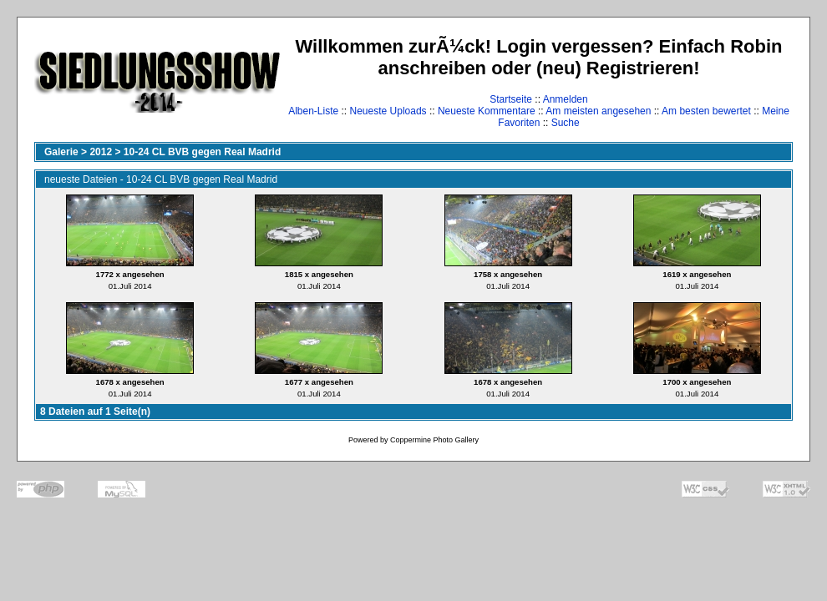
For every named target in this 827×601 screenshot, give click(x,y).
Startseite (511, 99)
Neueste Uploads (388, 111)
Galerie (61, 152)
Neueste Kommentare (486, 111)
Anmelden (565, 99)
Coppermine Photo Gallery (434, 440)
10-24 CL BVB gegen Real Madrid (203, 152)
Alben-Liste (313, 111)
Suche (565, 123)
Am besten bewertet (706, 111)
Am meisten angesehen (598, 111)
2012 (100, 152)
